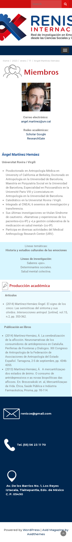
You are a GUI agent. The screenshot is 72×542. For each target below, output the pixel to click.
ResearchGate (36, 138)
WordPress (31, 530)
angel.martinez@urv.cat (36, 121)
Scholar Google (36, 134)
